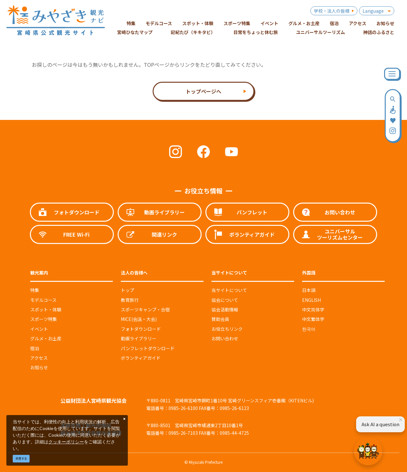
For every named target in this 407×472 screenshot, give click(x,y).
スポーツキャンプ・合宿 (145, 309)
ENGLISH (311, 300)
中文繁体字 (313, 319)
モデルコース (43, 300)
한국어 (308, 329)
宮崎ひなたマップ (135, 32)
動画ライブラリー (138, 338)
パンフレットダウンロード (148, 348)
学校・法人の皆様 (331, 11)
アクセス (39, 358)
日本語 (308, 290)
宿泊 (34, 348)
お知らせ (39, 367)
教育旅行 (130, 300)
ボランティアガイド (141, 358)
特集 (34, 290)
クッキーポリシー (66, 441)
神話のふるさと (378, 32)
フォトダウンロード (141, 329)
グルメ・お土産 (45, 338)
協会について (224, 300)
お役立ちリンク (227, 329)
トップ (127, 290)
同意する (21, 458)
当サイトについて (229, 290)
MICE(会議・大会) (139, 319)
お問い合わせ (224, 338)
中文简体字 (313, 309)
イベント (39, 329)
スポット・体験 (45, 309)
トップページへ (203, 91)
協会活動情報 (224, 309)
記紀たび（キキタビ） (193, 32)
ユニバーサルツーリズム (320, 32)
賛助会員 (220, 319)
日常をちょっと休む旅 (255, 32)
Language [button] (373, 11)
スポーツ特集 (43, 319)
